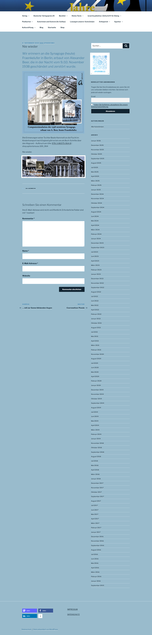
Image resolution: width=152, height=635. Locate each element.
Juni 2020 (95, 368)
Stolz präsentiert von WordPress (45, 629)
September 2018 (97, 452)
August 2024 (96, 212)
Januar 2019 (96, 439)
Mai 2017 (94, 514)
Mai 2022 (94, 305)
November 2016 (97, 541)
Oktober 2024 (96, 203)
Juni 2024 (95, 216)
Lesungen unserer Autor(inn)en (82, 22)
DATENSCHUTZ (73, 614)
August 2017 (96, 501)
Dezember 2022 (97, 279)
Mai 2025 (94, 172)
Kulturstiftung (29, 27)
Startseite (52, 27)
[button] (29, 611)
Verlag (26, 16)
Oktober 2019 (96, 399)
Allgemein (31, 188)
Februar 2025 (96, 185)
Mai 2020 (95, 372)
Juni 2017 (94, 510)
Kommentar (28, 218)
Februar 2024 (96, 234)
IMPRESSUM (72, 609)
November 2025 (97, 150)
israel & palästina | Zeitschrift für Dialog (104, 16)
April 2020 (95, 376)
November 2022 (97, 283)
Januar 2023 (96, 274)
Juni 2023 (95, 256)
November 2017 (97, 488)
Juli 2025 (94, 168)
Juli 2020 (94, 363)
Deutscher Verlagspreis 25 (44, 16)
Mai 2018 (94, 465)
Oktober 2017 (96, 492)
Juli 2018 (94, 461)
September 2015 (97, 585)
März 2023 (95, 265)
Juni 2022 (94, 301)
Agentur (118, 22)
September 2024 (97, 207)
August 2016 (96, 550)
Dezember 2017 (97, 483)
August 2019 (96, 408)
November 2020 (97, 354)
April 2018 (95, 470)
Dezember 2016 (97, 537)
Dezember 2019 (97, 390)
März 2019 (95, 430)
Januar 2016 (96, 581)
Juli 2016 (94, 554)
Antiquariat (104, 22)
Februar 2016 (96, 577)
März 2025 (95, 181)
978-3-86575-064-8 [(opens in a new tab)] (61, 143)
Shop (62, 27)
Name (25, 251)
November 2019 (97, 394)
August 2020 (96, 359)
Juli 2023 (94, 252)
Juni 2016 (94, 559)
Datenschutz (26, 629)
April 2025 (95, 176)
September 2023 (97, 248)
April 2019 (95, 425)
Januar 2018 (96, 479)
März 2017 (95, 523)
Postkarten (27, 22)
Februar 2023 (96, 270)
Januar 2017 (95, 532)
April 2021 (95, 341)
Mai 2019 (94, 421)
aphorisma (49, 43)
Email (93, 96)
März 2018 (95, 474)
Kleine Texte (78, 16)
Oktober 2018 (96, 448)
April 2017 (95, 519)
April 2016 (95, 568)
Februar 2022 (96, 314)
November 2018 (97, 443)
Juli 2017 (94, 505)
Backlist (63, 16)
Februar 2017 (96, 528)
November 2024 (97, 199)
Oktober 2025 (96, 154)
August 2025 (96, 163)
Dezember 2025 (97, 145)
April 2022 (95, 310)
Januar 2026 (96, 141)
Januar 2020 (96, 385)
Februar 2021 (96, 350)
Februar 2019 (96, 434)
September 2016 (97, 545)
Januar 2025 (96, 190)
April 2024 (95, 225)
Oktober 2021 (96, 323)
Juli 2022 (94, 296)
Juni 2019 (94, 416)
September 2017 (97, 496)
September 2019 (97, 403)
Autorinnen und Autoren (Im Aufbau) (51, 22)
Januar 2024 (96, 239)
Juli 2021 (94, 332)
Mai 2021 (94, 336)
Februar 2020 (96, 381)
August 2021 (96, 328)
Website (26, 276)
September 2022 (97, 288)
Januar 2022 (96, 319)
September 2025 (97, 159)
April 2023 (95, 261)
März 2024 (95, 230)
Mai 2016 (94, 563)
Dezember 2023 (97, 243)
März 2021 (95, 345)
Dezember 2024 (97, 194)
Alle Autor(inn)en (97, 127)
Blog (41, 27)
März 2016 (95, 572)
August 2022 (96, 292)
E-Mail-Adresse (30, 263)
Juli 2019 (94, 412)
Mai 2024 (94, 221)
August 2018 (96, 457)
